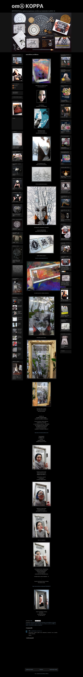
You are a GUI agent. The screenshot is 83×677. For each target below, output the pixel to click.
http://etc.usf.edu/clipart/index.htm (41, 258)
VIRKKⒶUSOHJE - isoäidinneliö (20, 313)
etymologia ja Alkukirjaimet (15, 93)
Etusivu (41, 669)
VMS (15, 87)
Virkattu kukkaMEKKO (20, 337)
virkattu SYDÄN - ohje (19, 324)
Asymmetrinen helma (20, 306)
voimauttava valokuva (33, 625)
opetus (49, 623)
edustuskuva (33, 622)
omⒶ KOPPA (27, 6)
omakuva (46, 623)
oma (43, 623)
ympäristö (40, 625)
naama (36, 623)
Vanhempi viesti (53, 669)
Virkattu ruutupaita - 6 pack (20, 348)
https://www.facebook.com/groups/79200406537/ (41, 586)
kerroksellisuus (49, 622)
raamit (27, 625)
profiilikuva (53, 623)
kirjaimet (54, 622)
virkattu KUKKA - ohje (19, 354)
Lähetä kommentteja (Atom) (42, 673)
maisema (32, 623)
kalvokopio (43, 622)
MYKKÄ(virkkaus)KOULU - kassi (20, 301)
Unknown (16, 85)
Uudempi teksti (29, 669)
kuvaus (27, 623)
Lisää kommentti (30, 638)
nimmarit (39, 623)
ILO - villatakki (19, 343)
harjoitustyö (38, 622)
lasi (29, 623)
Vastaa (30, 635)
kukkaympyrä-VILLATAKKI (20, 319)
